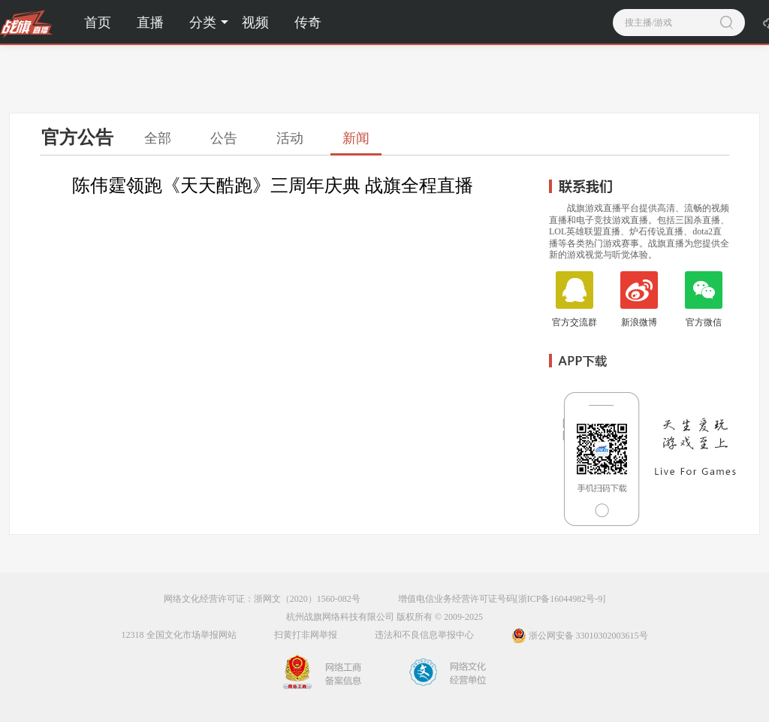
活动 (289, 138)
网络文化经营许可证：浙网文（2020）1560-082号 (262, 599)
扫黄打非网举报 (305, 635)
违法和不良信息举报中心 (424, 635)
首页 (97, 22)
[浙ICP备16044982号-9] (560, 599)
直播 (150, 22)
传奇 (307, 22)
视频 (255, 22)
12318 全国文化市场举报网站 (179, 635)
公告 (223, 138)
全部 (157, 138)
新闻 (355, 138)
